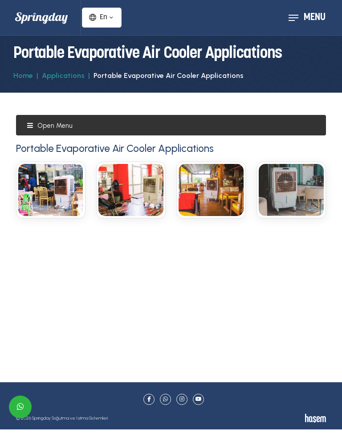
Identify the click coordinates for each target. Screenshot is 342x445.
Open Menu (50, 126)
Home (23, 75)
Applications (63, 75)
